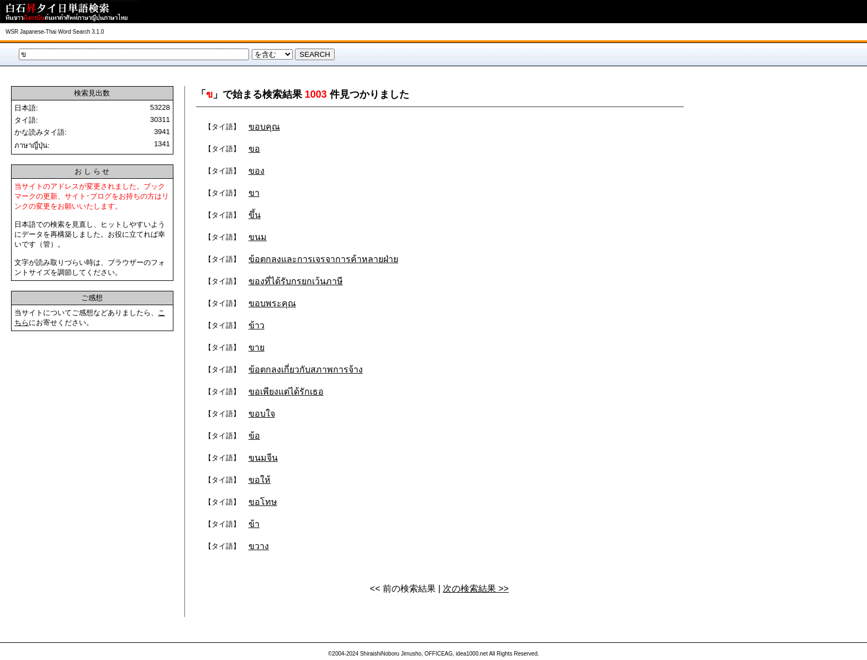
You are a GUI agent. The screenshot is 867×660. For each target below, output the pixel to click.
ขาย (257, 347)
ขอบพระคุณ (272, 303)
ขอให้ (260, 480)
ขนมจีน (263, 457)
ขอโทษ (263, 502)
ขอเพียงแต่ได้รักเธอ (286, 391)
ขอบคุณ (264, 126)
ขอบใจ (262, 413)
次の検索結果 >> (476, 588)
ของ (257, 170)
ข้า (254, 524)
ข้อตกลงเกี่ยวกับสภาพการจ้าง (306, 369)
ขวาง (259, 546)
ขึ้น (255, 215)
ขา (254, 193)
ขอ (254, 148)
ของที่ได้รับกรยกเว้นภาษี (296, 281)
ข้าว (257, 325)
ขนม (258, 237)
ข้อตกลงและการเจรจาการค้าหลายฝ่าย (323, 259)
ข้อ (254, 435)
